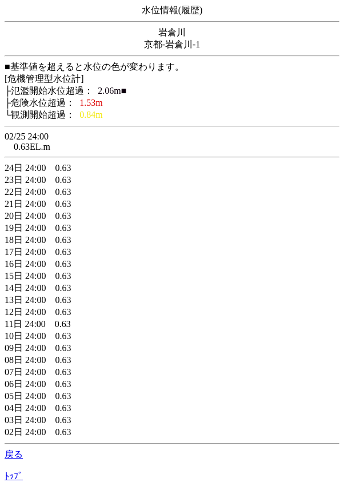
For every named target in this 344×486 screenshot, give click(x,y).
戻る (14, 454)
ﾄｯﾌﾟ (14, 476)
